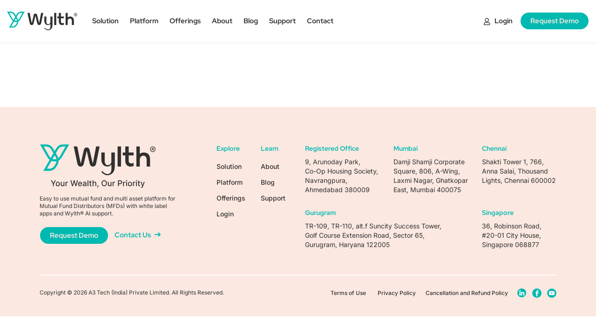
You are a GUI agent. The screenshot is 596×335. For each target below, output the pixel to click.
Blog (251, 21)
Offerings (185, 21)
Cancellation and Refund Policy (467, 292)
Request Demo (554, 21)
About (222, 21)
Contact (320, 21)
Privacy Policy (397, 292)
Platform (144, 21)
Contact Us (138, 235)
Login (498, 21)
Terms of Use (348, 292)
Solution (105, 21)
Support (282, 21)
